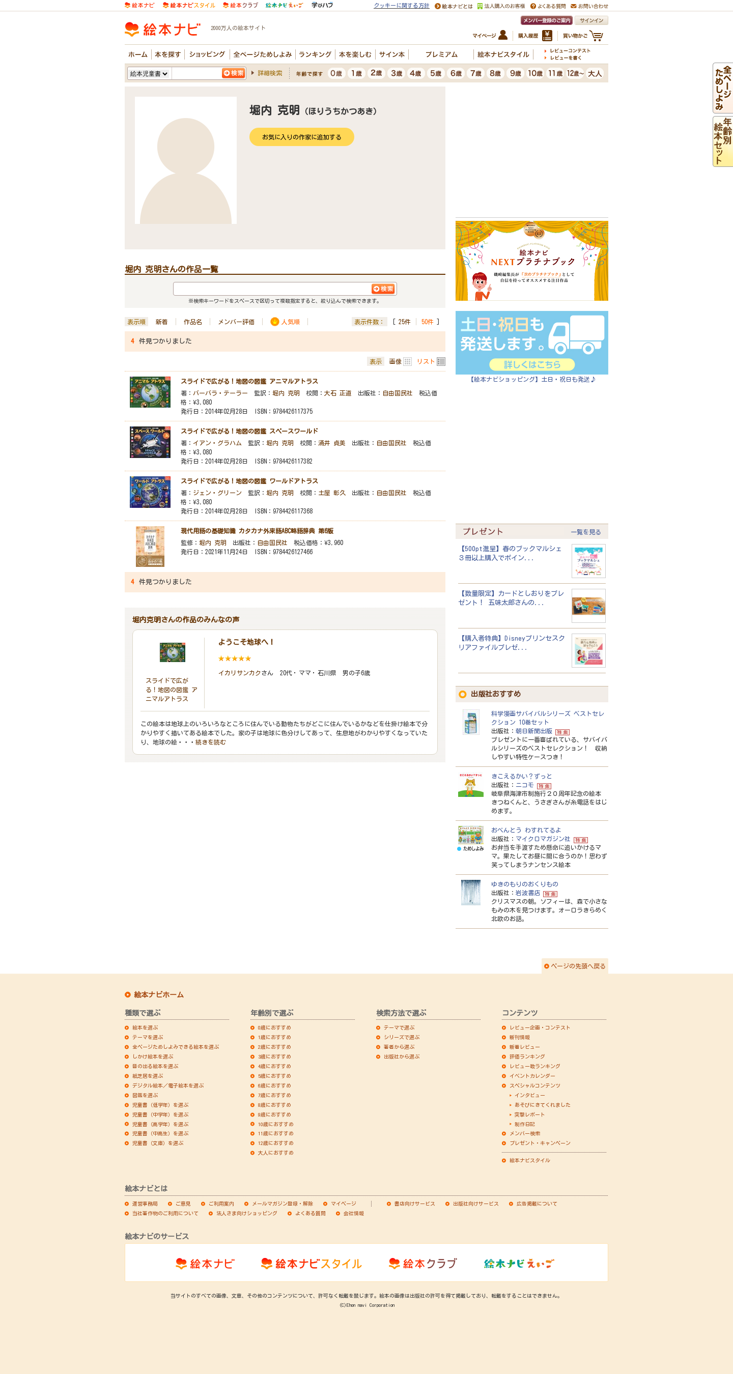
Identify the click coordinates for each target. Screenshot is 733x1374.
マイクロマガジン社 (543, 839)
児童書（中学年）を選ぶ (160, 1114)
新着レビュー (525, 1046)
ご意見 (183, 1203)
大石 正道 (338, 393)
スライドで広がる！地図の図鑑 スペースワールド (249, 431)
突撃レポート (530, 1114)
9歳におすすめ (274, 1114)
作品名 (193, 322)
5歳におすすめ (274, 1075)
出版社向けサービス (476, 1203)
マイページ (343, 1203)
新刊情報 (520, 1037)
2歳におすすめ (274, 1046)
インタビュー (530, 1095)
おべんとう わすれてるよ (526, 830)
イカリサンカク (239, 673)
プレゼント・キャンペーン (540, 1143)
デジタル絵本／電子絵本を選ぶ (168, 1085)
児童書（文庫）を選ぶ (157, 1143)
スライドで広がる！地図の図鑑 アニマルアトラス (249, 381)
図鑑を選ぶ (145, 1095)
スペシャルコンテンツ (535, 1085)
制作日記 (525, 1124)
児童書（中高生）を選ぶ (160, 1133)
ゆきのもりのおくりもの (524, 884)
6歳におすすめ (274, 1085)
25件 (405, 322)
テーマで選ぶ (399, 1027)
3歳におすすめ (274, 1056)
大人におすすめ (276, 1152)
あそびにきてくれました (543, 1104)
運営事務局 (145, 1203)
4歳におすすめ (274, 1066)
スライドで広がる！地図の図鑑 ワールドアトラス (249, 481)
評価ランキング (527, 1056)
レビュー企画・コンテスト (540, 1027)
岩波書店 (528, 893)
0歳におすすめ (274, 1027)
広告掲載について (537, 1203)
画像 (395, 361)
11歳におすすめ (276, 1133)
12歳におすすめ (276, 1143)
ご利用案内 (221, 1203)
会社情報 (354, 1213)
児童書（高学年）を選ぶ (160, 1124)
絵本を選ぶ (145, 1027)
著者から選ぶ (399, 1046)
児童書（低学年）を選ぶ (160, 1104)
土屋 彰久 (332, 493)
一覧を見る (586, 532)
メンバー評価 (236, 322)
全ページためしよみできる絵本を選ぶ (175, 1046)
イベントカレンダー (532, 1075)
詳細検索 (270, 73)
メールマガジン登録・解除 (282, 1203)
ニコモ (525, 785)
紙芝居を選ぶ (147, 1075)
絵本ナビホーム (159, 994)
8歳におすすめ (274, 1104)
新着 (162, 322)
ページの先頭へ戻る (578, 966)
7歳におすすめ (274, 1095)
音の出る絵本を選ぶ (155, 1066)
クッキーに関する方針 (402, 5)
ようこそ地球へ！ (246, 642)
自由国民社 (397, 393)
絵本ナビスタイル (530, 1160)
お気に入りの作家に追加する (302, 137)
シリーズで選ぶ (401, 1037)
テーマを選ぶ (147, 1037)
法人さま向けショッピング (246, 1213)
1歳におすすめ (274, 1037)
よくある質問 (310, 1213)
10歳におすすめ (276, 1124)
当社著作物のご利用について (165, 1213)
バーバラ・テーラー (220, 393)
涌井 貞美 (332, 443)
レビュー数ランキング (535, 1066)
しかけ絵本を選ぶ (152, 1056)
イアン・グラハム (217, 443)
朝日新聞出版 (534, 731)
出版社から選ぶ (401, 1056)
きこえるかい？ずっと (521, 776)
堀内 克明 (286, 393)
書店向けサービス (414, 1203)
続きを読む (210, 742)
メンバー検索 (525, 1133)
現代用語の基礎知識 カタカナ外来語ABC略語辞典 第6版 (257, 531)
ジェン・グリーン (217, 493)
